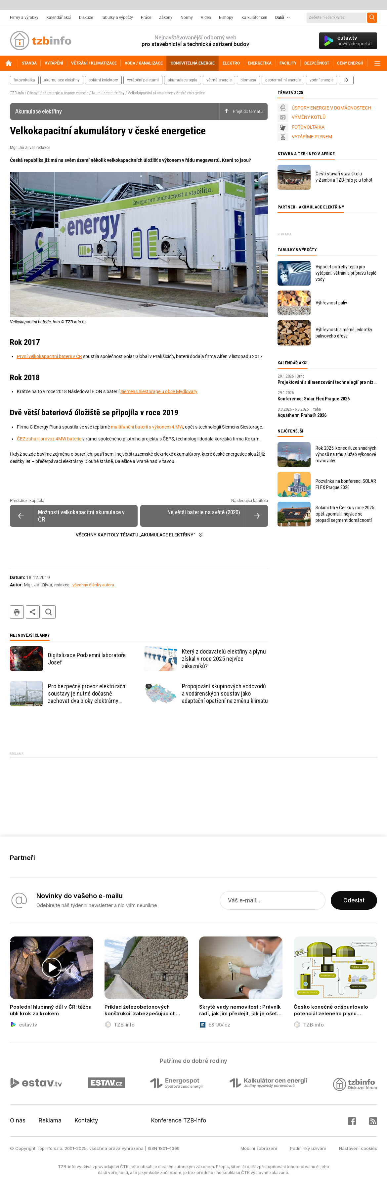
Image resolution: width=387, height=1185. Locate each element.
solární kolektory (103, 80)
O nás (17, 1120)
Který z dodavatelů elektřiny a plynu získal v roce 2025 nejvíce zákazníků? (224, 658)
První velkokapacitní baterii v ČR (49, 356)
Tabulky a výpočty (117, 17)
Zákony (165, 17)
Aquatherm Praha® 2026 (302, 415)
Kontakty (86, 1120)
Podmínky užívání (308, 1148)
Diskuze (86, 17)
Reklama (50, 1120)
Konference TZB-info (178, 1120)
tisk (16, 612)
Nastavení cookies (358, 1148)
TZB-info (17, 93)
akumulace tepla (182, 80)
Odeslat (354, 900)
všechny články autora (93, 584)
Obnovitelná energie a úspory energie (57, 93)
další (346, 80)
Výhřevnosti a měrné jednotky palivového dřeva (344, 333)
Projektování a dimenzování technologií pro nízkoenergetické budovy (327, 382)
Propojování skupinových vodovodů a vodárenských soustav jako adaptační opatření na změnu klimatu (225, 693)
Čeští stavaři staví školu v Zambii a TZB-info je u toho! (344, 177)
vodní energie (321, 80)
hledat (48, 612)
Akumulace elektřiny (108, 93)
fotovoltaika (24, 80)
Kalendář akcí (58, 17)
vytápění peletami (143, 80)
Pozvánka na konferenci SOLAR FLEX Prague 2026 (346, 484)
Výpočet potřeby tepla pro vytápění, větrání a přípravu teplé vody (346, 273)
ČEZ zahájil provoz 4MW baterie (49, 438)
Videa (206, 17)
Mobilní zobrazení (258, 1148)
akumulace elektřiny (62, 80)
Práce (146, 17)
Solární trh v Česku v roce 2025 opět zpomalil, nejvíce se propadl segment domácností (345, 514)
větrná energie (219, 80)
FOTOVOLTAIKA (308, 127)
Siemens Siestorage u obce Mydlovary (158, 391)
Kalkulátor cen (254, 17)
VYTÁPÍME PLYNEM (312, 136)
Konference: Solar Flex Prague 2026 (314, 398)
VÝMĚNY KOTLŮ (308, 117)
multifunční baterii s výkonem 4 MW (147, 427)
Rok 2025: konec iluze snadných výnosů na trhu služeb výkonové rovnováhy (346, 454)
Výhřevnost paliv (331, 303)
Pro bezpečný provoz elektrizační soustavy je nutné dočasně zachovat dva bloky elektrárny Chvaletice (87, 694)
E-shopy (226, 17)
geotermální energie (283, 80)
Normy (187, 17)
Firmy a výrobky (24, 17)
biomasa (248, 80)
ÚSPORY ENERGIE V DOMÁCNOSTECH (331, 108)
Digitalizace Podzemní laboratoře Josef (87, 659)
